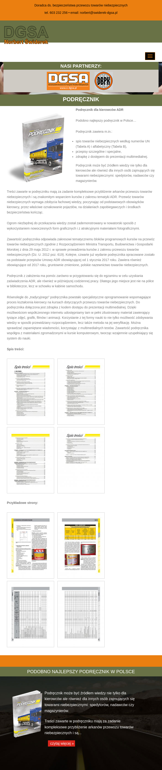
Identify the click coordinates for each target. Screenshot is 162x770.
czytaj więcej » (61, 743)
